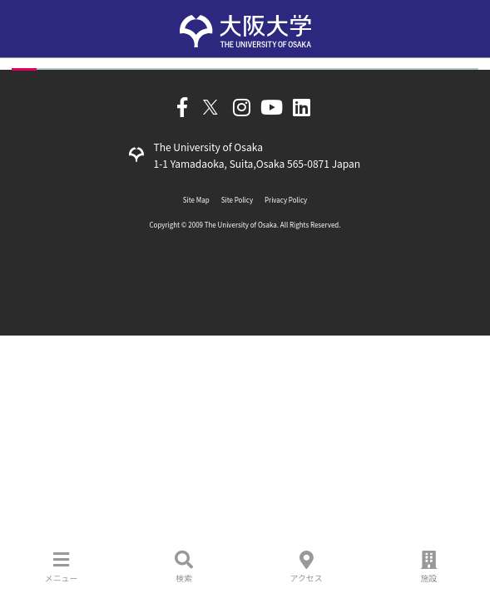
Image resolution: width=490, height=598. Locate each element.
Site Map (196, 199)
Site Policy (237, 199)
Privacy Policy (286, 199)
